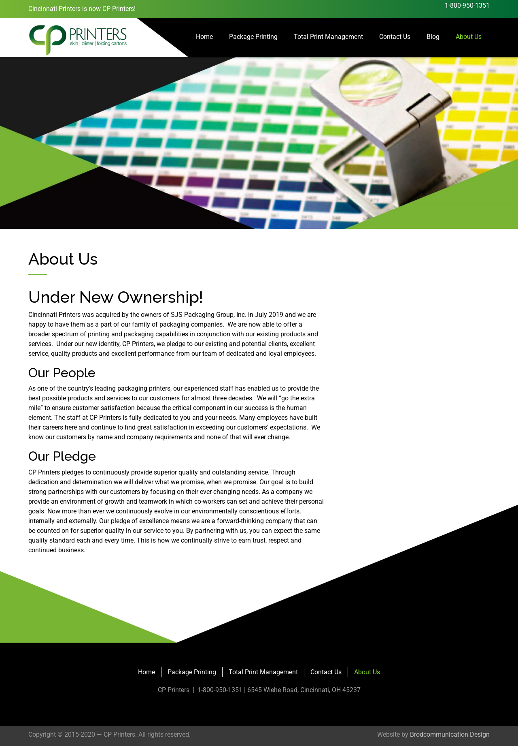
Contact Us (394, 37)
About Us (469, 37)
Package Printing (253, 37)
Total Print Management (328, 37)
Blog (433, 37)
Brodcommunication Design (450, 734)
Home (204, 37)
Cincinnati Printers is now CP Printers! (82, 9)
